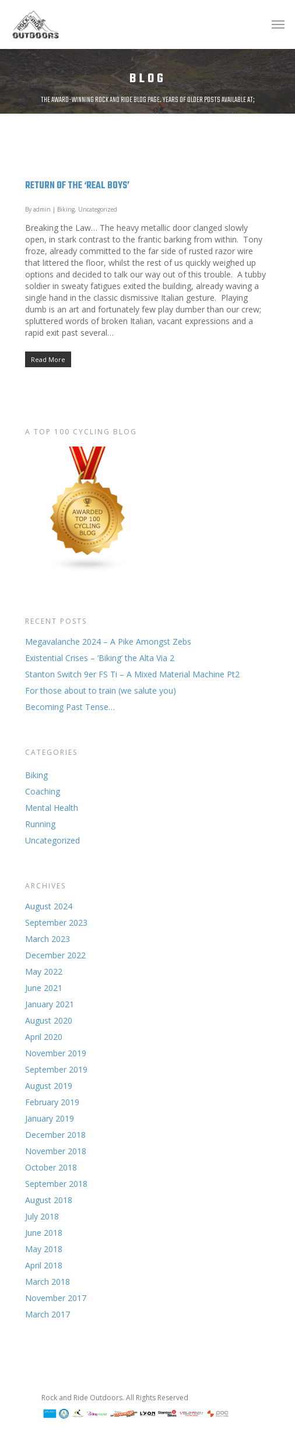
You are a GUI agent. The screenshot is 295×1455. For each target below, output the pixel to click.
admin (42, 209)
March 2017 (47, 1314)
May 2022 (43, 971)
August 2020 (48, 1020)
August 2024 (48, 906)
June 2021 (43, 987)
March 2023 (47, 938)
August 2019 (48, 1085)
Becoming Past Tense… (70, 706)
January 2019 (49, 1118)
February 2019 (52, 1102)
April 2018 (43, 1265)
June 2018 (43, 1232)
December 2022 (55, 955)
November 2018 (55, 1151)
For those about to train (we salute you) (100, 690)
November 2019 (55, 1053)
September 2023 (56, 922)
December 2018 (55, 1134)
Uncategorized (97, 209)
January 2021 (49, 1004)
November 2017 (55, 1297)
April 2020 (43, 1036)
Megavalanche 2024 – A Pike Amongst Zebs (108, 641)
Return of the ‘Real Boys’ (77, 186)
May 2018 (43, 1248)
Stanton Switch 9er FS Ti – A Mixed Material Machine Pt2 (132, 674)
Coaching (42, 791)
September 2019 (56, 1069)
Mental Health (51, 807)
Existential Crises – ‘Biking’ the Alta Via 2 (99, 657)
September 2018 (56, 1183)
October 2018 (51, 1167)
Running (40, 824)
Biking (66, 209)
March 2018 (47, 1281)
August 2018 (48, 1200)
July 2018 (42, 1216)
